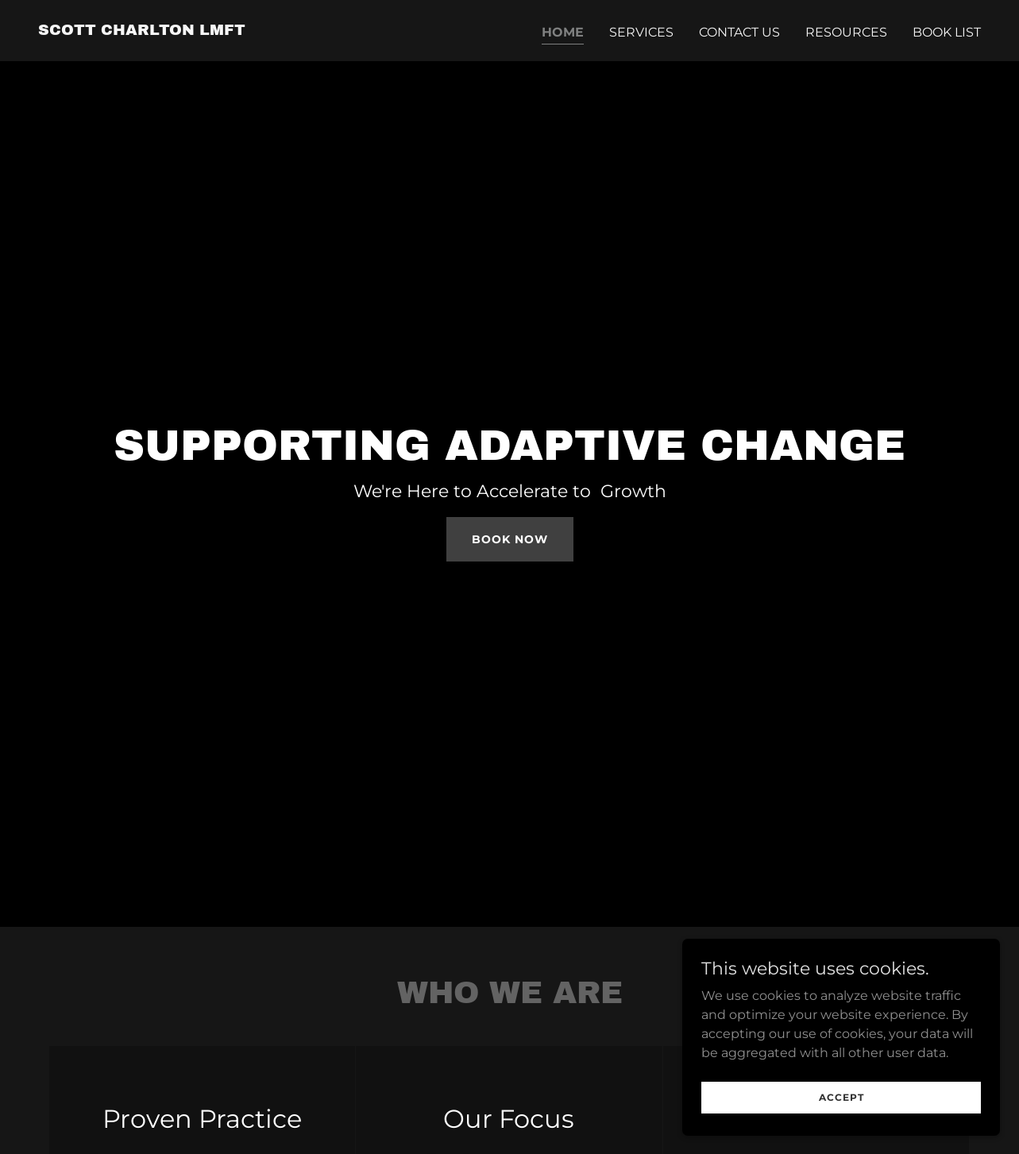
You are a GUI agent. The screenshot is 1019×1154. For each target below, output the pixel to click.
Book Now (510, 539)
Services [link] (641, 32)
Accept (841, 1130)
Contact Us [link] (739, 32)
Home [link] (563, 32)
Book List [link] (947, 32)
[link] (141, 30)
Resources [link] (846, 32)
